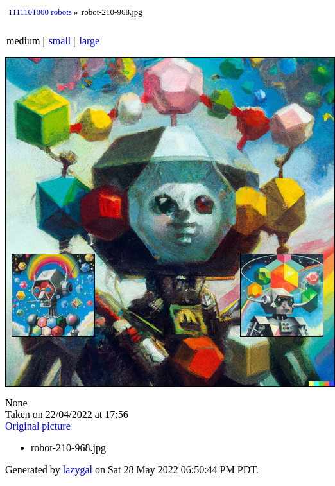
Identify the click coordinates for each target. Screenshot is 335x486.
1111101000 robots (40, 12)
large (90, 40)
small (60, 40)
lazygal (77, 469)
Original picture (38, 426)
